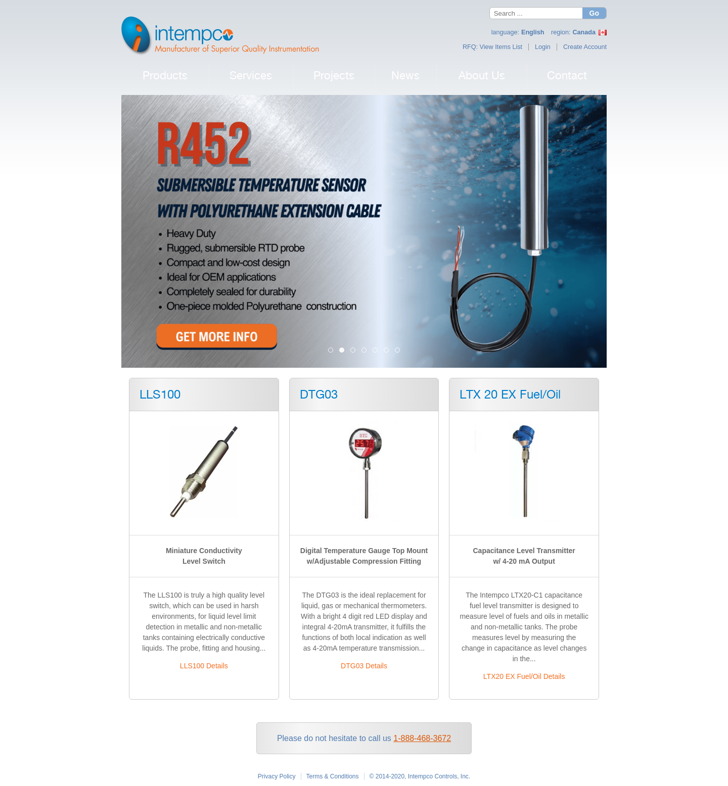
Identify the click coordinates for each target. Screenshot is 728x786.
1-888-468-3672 (422, 738)
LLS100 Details (204, 666)
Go (594, 13)
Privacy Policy (277, 776)
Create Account (585, 47)
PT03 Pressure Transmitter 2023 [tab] (366, 351)
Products (165, 75)
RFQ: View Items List (492, 47)
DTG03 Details (364, 666)
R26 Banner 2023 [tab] (388, 351)
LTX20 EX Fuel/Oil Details (524, 676)
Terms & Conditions (332, 776)
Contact (567, 75)
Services (251, 75)
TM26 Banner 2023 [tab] (377, 351)
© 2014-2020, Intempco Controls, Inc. (420, 776)
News (405, 75)
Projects (333, 75)
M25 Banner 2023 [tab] (399, 351)
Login (543, 47)
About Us (482, 75)
